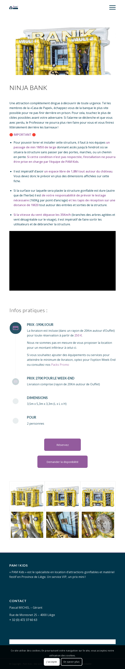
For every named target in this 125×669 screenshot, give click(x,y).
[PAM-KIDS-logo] (51, 7)
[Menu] (111, 7)
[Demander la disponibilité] (62, 462)
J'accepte (52, 661)
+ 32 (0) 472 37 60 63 (23, 620)
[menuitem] (111, 7)
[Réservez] (62, 445)
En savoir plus (71, 661)
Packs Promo (60, 378)
